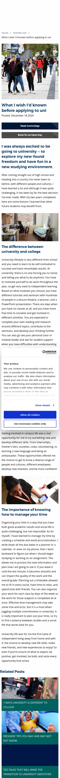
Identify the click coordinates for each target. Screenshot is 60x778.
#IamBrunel (19, 32)
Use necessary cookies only (30, 423)
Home (5, 32)
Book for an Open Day (30, 134)
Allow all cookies (30, 414)
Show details (42, 405)
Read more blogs (30, 125)
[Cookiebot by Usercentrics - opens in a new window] (42, 352)
